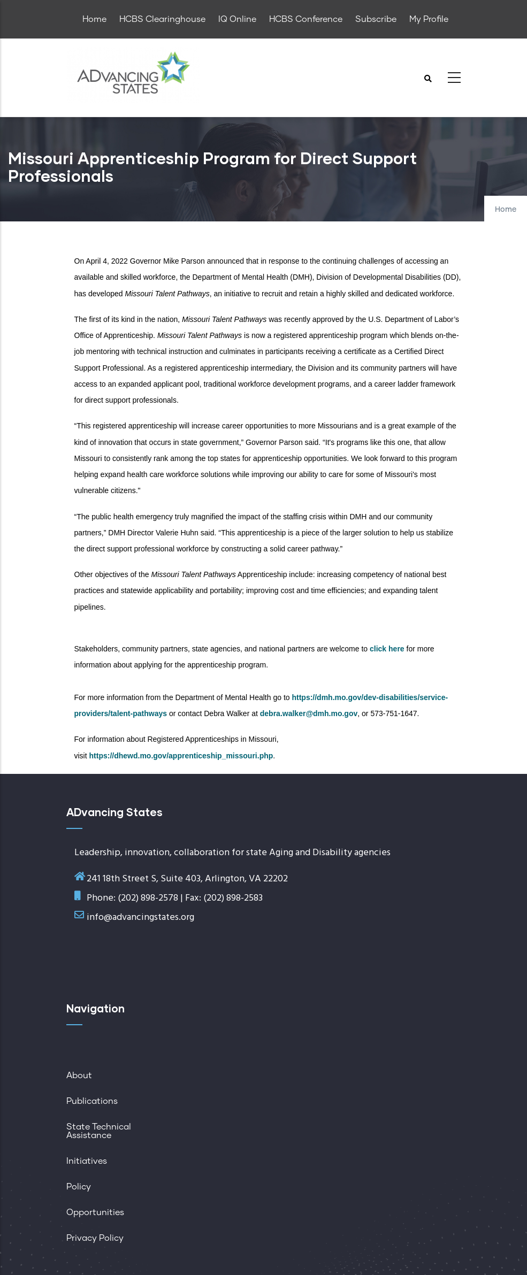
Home (505, 209)
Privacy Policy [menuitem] (95, 1238)
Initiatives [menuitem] (86, 1161)
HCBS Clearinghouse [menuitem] (162, 19)
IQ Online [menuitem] (237, 19)
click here (387, 648)
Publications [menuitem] (92, 1101)
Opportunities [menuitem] (95, 1212)
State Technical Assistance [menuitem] (98, 1131)
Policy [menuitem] (78, 1186)
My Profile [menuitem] (428, 19)
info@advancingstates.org (140, 917)
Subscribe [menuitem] (375, 19)
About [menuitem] (79, 1075)
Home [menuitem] (94, 19)
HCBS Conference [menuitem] (305, 19)
